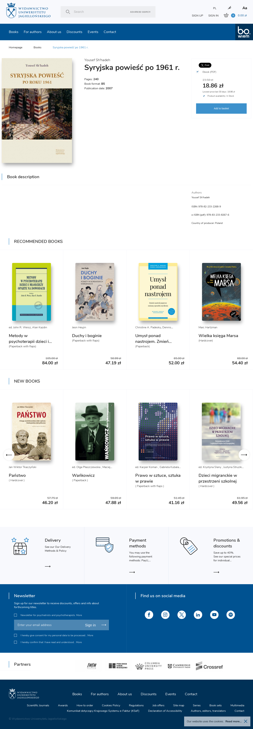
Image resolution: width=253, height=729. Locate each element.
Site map (178, 705)
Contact (110, 32)
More (79, 615)
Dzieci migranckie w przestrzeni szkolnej (218, 478)
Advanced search (140, 12)
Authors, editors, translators (208, 711)
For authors (33, 32)
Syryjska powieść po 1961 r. (70, 47)
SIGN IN (213, 16)
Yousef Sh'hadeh (97, 60)
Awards (63, 705)
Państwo (17, 475)
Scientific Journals (38, 705)
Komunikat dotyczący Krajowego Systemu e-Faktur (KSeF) (103, 711)
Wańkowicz (83, 475)
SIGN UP (197, 16)
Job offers (158, 705)
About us (54, 32)
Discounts (74, 32)
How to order (85, 705)
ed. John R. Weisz (20, 327)
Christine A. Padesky (148, 327)
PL (214, 8)
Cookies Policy (111, 705)
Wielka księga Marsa (218, 335)
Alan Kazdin (39, 327)
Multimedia (237, 705)
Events (93, 32)
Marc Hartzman (208, 327)
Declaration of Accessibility (165, 711)
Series (197, 705)
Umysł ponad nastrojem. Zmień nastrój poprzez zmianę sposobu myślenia (157, 344)
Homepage (15, 47)
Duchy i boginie (87, 335)
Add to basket (221, 108)
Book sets (215, 705)
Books (13, 32)
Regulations (136, 705)
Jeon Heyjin (79, 327)
